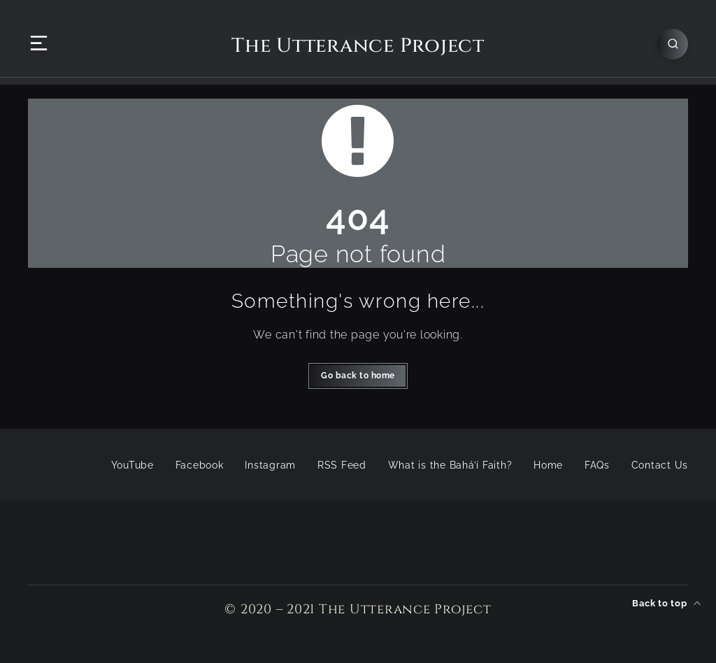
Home (548, 465)
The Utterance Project (358, 46)
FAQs (597, 465)
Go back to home (358, 375)
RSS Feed (341, 465)
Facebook (200, 465)
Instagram (270, 465)
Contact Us (660, 465)
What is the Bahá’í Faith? (450, 465)
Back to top (667, 603)
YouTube (132, 465)
